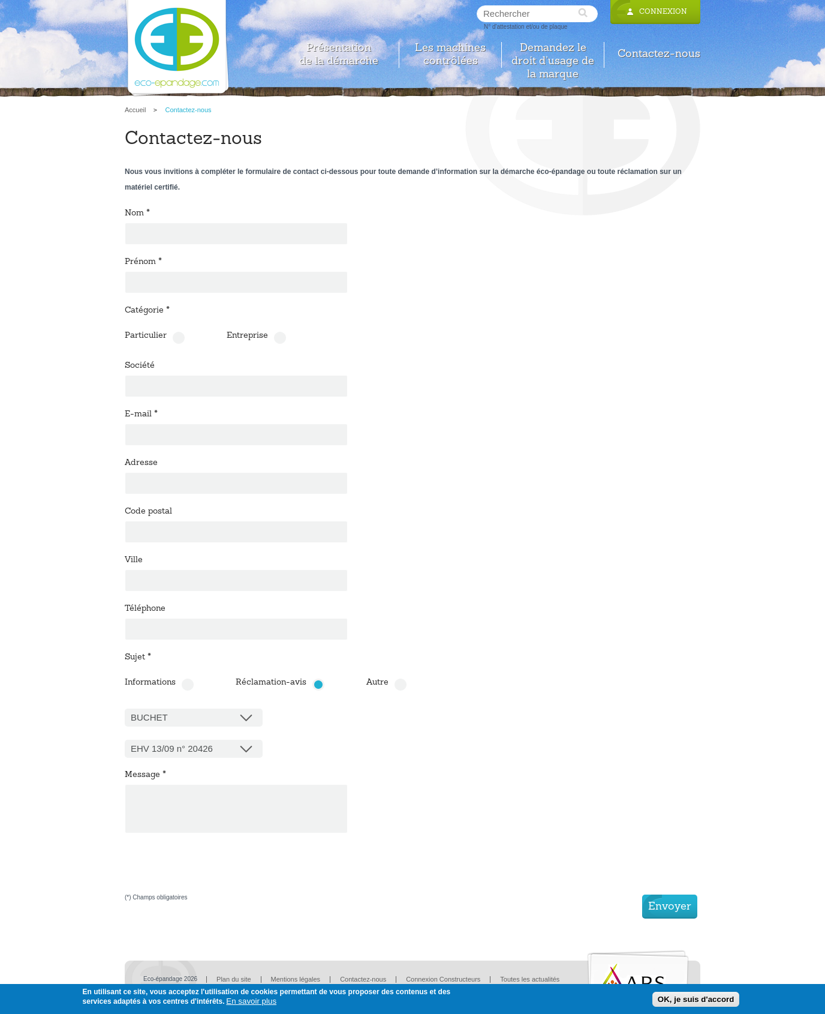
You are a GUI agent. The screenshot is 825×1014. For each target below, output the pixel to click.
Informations (150, 683)
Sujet (138, 657)
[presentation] (216, 871)
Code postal (148, 512)
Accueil (135, 109)
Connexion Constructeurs (443, 979)
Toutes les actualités (529, 979)
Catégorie (147, 311)
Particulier (146, 336)
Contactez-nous (659, 54)
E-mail (141, 414)
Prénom (143, 262)
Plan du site (233, 979)
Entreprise (247, 336)
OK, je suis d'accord (696, 999)
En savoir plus (251, 1001)
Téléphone (145, 609)
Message (145, 775)
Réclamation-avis (271, 683)
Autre (377, 683)
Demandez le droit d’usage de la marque (552, 55)
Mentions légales (296, 979)
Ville (134, 560)
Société (140, 366)
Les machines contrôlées (450, 55)
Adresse (141, 463)
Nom (137, 213)
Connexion (663, 12)
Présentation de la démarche (338, 55)
